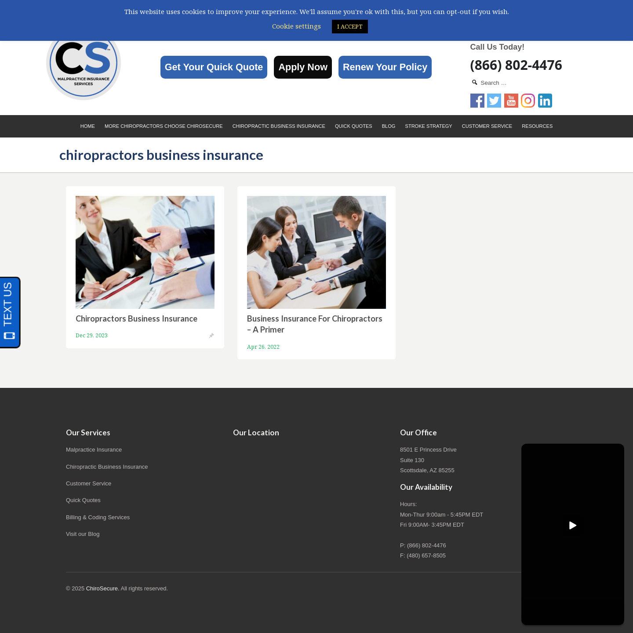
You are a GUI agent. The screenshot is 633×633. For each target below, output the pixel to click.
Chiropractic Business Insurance (279, 126)
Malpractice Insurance (94, 449)
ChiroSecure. (103, 588)
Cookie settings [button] (296, 26)
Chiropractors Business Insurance (136, 318)
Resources (537, 126)
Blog (389, 126)
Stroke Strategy (428, 126)
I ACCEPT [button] (350, 26)
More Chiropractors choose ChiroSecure (164, 126)
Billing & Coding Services (98, 517)
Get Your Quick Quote (214, 66)
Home (87, 126)
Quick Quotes (353, 126)
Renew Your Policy (385, 66)
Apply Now (302, 66)
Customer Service (487, 126)
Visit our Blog (82, 534)
